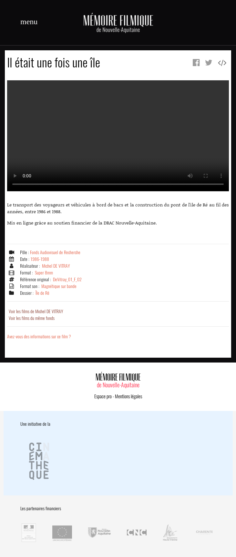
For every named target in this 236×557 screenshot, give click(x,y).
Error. (118, 135)
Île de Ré (42, 293)
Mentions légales (128, 396)
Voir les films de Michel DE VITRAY (36, 311)
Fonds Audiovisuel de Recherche (55, 252)
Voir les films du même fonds (32, 318)
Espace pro (103, 396)
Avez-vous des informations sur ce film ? (39, 336)
